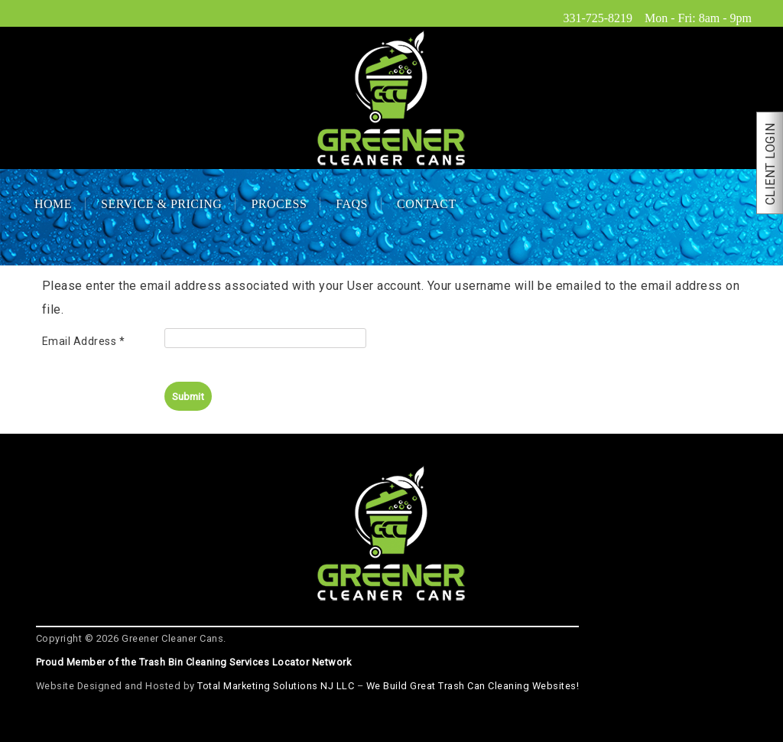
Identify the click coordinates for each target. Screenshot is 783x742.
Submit (188, 396)
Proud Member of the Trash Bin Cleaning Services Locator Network (194, 662)
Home (53, 203)
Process (279, 203)
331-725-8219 (597, 17)
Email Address (83, 341)
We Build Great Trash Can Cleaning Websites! (473, 686)
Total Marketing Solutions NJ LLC (275, 686)
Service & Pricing (161, 203)
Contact (426, 203)
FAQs (352, 203)
